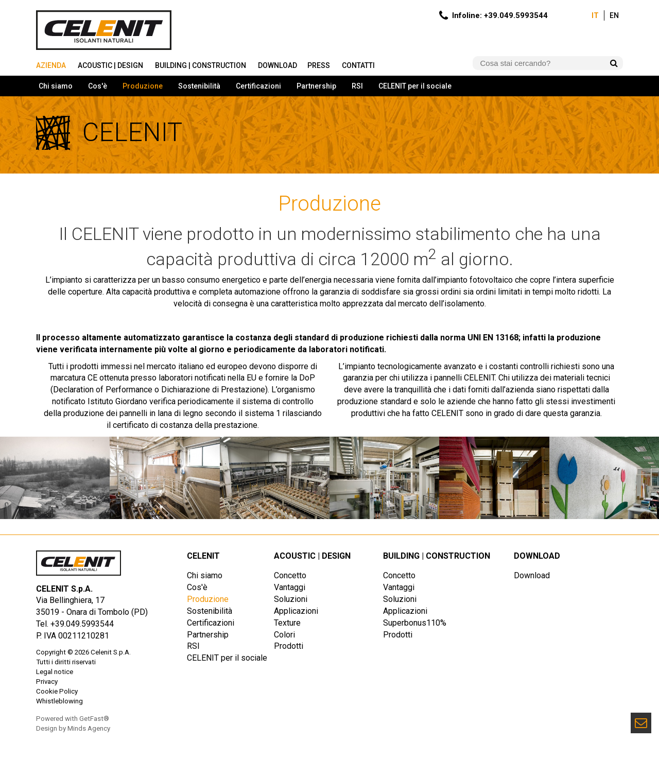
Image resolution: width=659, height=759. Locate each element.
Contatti (359, 65)
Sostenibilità (199, 86)
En (614, 15)
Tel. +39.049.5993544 (75, 624)
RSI (357, 86)
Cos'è (97, 86)
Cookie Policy (57, 691)
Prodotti (288, 646)
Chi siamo (56, 86)
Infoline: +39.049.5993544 (500, 15)
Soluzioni (290, 599)
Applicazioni (296, 611)
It (595, 15)
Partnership (316, 86)
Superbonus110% (414, 623)
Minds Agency (88, 728)
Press (319, 65)
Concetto (290, 575)
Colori (284, 635)
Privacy (47, 681)
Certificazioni (258, 86)
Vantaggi (289, 587)
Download (277, 65)
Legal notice (54, 672)
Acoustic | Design (111, 65)
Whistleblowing (59, 701)
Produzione (143, 86)
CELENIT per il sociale (415, 86)
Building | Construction (201, 65)
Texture (287, 623)
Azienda (51, 65)
